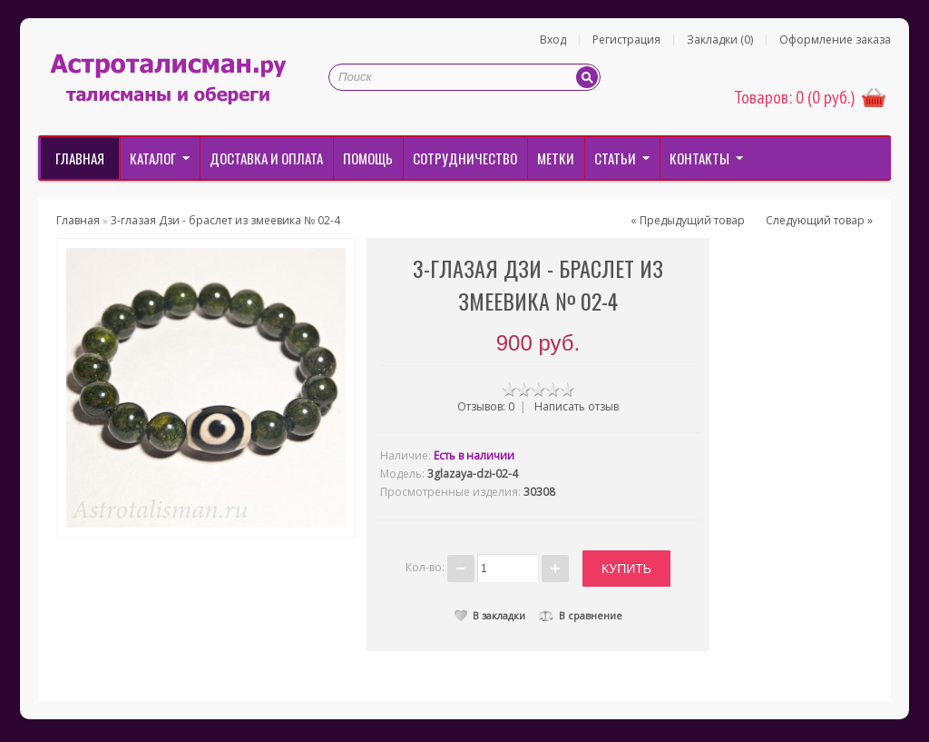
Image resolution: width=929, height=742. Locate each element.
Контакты (699, 158)
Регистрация (626, 40)
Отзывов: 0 (485, 406)
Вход (553, 40)
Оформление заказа (835, 40)
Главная (79, 158)
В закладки (490, 615)
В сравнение (580, 615)
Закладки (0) (720, 40)
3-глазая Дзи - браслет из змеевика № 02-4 (225, 220)
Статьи (615, 158)
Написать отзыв (576, 406)
